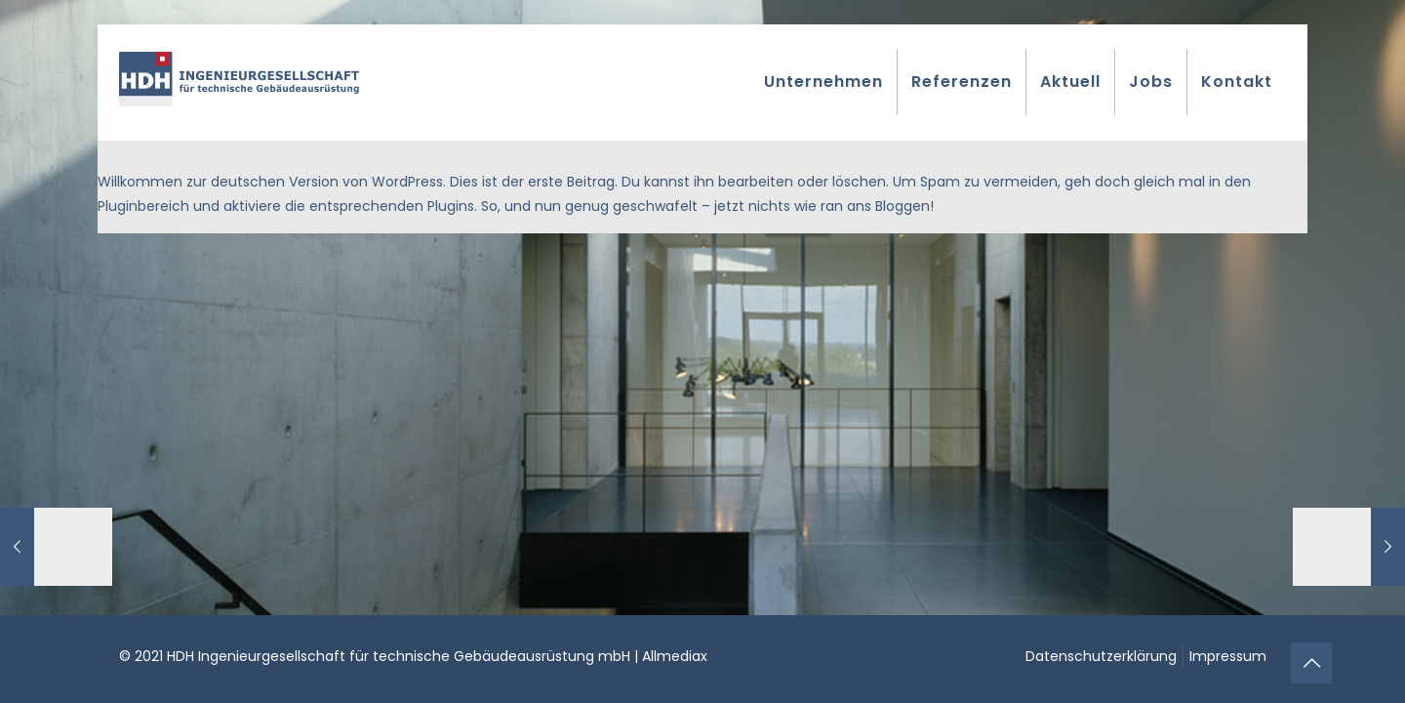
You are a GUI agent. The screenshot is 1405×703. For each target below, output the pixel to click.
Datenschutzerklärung (1101, 656)
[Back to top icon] (1311, 662)
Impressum (1227, 656)
